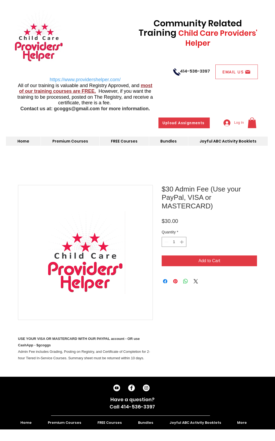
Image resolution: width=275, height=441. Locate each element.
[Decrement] (165, 242)
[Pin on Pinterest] (175, 281)
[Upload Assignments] (184, 123)
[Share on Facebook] (165, 281)
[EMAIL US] (236, 72)
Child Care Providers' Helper (217, 38)
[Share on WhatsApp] (185, 281)
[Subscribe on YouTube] (116, 388)
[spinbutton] (174, 242)
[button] (252, 123)
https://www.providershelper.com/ (85, 79)
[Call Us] (176, 71)
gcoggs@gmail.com (77, 108)
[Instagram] (146, 388)
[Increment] (182, 242)
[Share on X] (196, 281)
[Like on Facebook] (131, 388)
